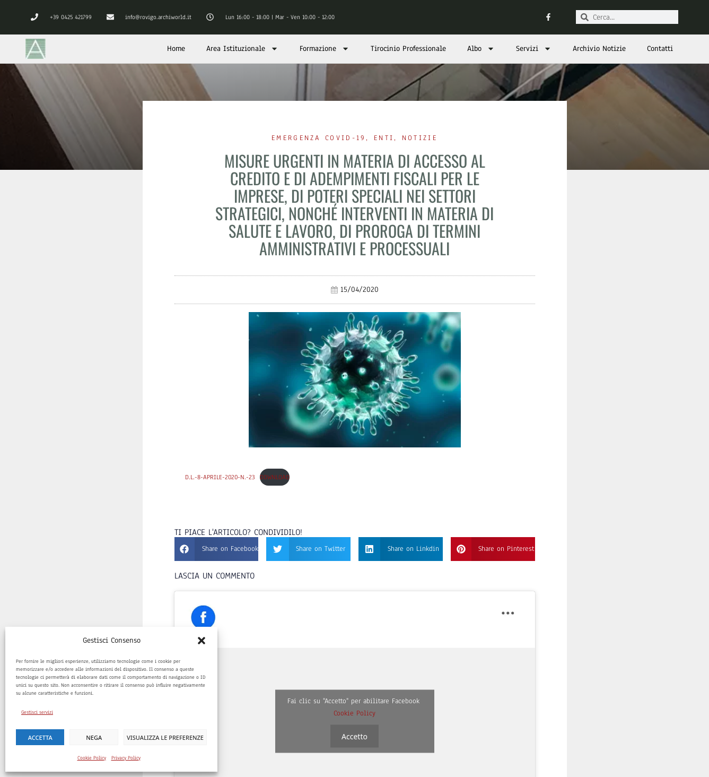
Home (176, 49)
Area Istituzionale (242, 48)
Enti (384, 138)
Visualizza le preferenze (165, 737)
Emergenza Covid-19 (319, 138)
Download (275, 477)
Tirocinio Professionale (408, 49)
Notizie (419, 138)
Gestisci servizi (37, 712)
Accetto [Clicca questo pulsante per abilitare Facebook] (354, 736)
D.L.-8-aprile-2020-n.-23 (220, 477)
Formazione (324, 48)
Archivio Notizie (599, 49)
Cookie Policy (91, 757)
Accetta (40, 737)
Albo (481, 48)
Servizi (534, 48)
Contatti (660, 49)
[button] (201, 640)
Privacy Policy (126, 757)
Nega (94, 737)
